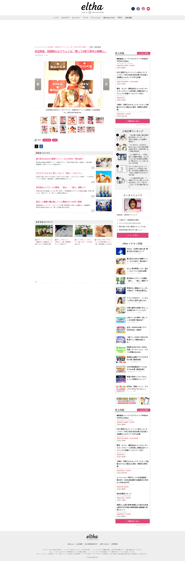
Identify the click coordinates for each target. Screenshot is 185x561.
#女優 (55, 140)
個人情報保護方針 (91, 544)
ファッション (96, 18)
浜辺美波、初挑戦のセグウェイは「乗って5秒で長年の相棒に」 (68, 47)
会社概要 (79, 544)
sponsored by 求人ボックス (143, 124)
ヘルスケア (65, 18)
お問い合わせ (104, 544)
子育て (120, 18)
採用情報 (114, 544)
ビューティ (76, 18)
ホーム (37, 47)
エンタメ (44, 47)
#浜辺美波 (47, 140)
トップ (55, 18)
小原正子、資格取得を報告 (129, 220)
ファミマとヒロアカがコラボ (130, 223)
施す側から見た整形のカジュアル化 (132, 226)
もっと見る (134, 235)
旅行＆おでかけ (109, 18)
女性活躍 (128, 18)
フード (85, 18)
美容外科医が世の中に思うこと (130, 230)
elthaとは (70, 544)
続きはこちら (133, 121)
